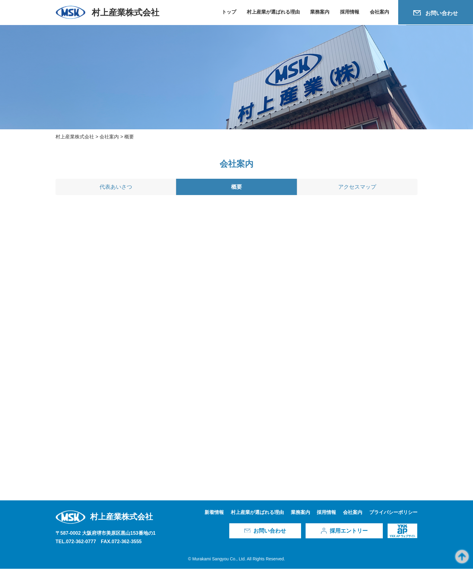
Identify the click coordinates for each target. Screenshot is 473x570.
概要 (236, 188)
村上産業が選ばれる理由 (273, 11)
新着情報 (214, 513)
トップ (229, 11)
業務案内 (319, 11)
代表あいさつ (116, 188)
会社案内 (379, 11)
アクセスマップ (357, 188)
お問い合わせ (441, 13)
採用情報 (349, 11)
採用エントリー (349, 532)
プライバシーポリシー (393, 513)
